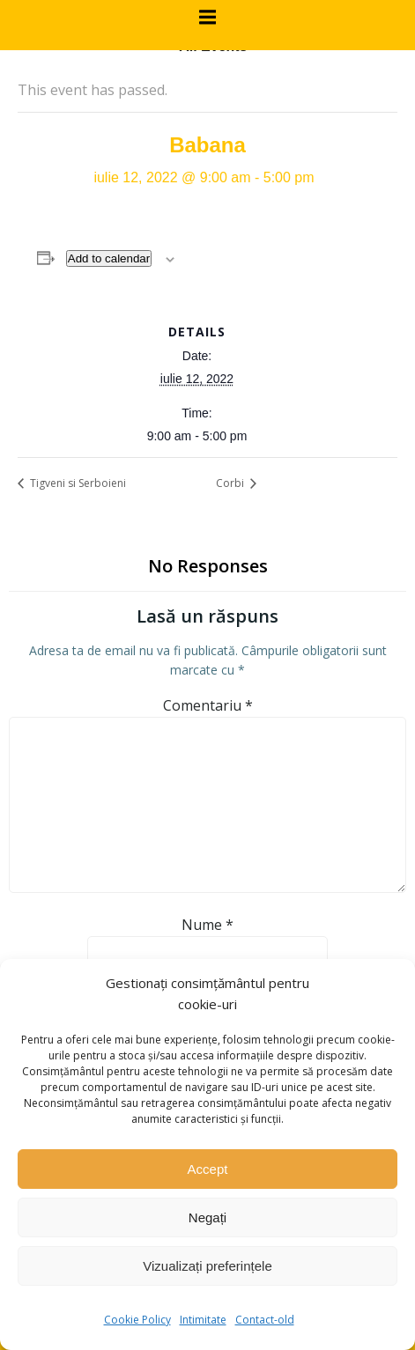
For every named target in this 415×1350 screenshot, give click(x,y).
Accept (208, 1169)
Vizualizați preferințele (207, 1265)
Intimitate (203, 1319)
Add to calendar (109, 258)
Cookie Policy (137, 1319)
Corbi (231, 483)
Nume (207, 924)
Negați (207, 1217)
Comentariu (208, 705)
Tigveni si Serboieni (76, 483)
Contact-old (264, 1319)
